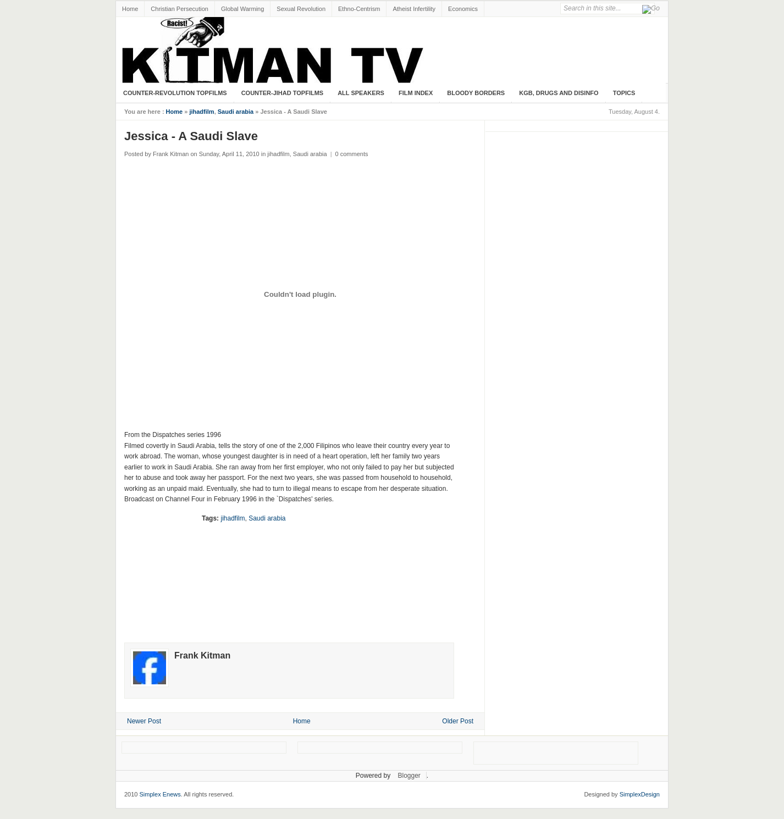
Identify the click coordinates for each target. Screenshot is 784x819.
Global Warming (242, 8)
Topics (624, 93)
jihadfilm (201, 111)
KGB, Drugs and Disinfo (558, 93)
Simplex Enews (160, 794)
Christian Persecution (179, 8)
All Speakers (361, 93)
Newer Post (144, 721)
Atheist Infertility (414, 8)
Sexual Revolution (301, 8)
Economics (463, 8)
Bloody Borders (476, 93)
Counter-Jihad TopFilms (282, 93)
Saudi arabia (235, 111)
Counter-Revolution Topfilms (175, 93)
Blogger (408, 775)
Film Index (416, 93)
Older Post (457, 721)
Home (130, 8)
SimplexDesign (640, 794)
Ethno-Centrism (359, 8)
